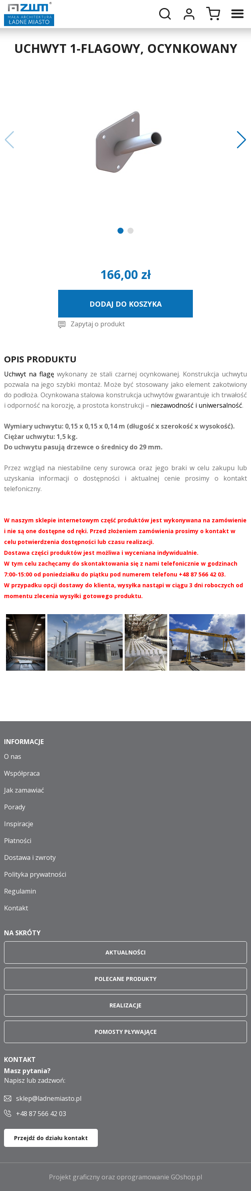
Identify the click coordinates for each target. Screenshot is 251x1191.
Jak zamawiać (24, 790)
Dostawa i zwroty (30, 857)
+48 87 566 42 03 (41, 1113)
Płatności (17, 840)
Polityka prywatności (35, 874)
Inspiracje (18, 823)
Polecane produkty (125, 979)
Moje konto (189, 14)
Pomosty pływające (126, 1031)
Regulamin (20, 891)
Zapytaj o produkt (98, 323)
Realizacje (125, 1005)
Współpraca (22, 773)
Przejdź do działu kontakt (51, 1138)
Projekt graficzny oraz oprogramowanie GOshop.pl (125, 1177)
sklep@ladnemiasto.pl (48, 1098)
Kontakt (16, 908)
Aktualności (125, 952)
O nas (12, 756)
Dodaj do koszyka (125, 304)
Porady (14, 807)
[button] (9, 140)
